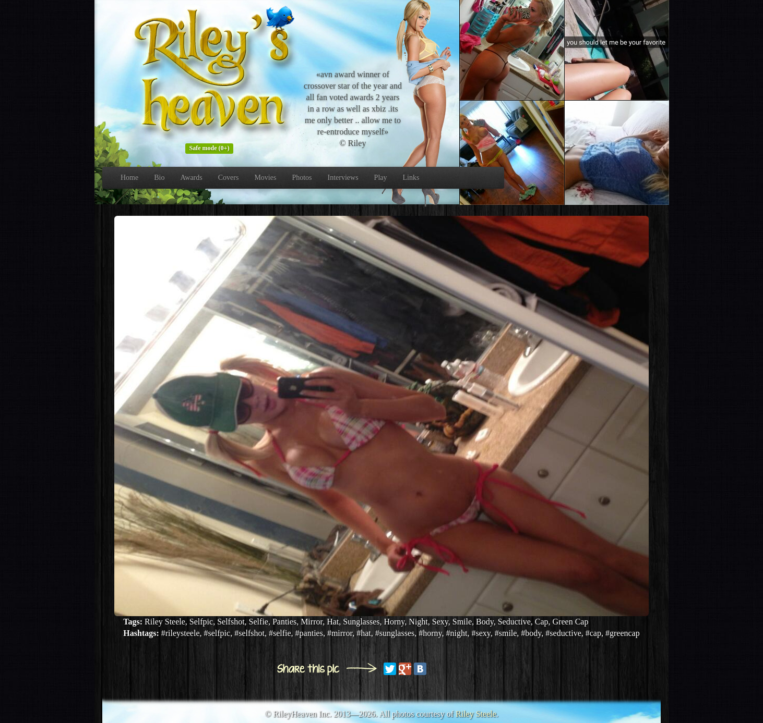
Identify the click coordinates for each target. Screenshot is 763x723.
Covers (228, 177)
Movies (265, 177)
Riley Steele (476, 713)
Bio (159, 177)
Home (129, 177)
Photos (302, 177)
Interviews (343, 177)
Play (380, 177)
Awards (191, 177)
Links (411, 177)
